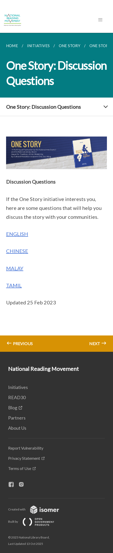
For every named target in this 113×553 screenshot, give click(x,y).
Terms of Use (19, 468)
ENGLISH (17, 234)
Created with (37, 509)
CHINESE (17, 251)
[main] (56, 192)
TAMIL (14, 285)
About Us (17, 428)
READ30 (17, 397)
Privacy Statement (24, 458)
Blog (12, 407)
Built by (35, 521)
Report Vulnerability (25, 448)
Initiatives (18, 387)
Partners (17, 418)
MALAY (14, 268)
